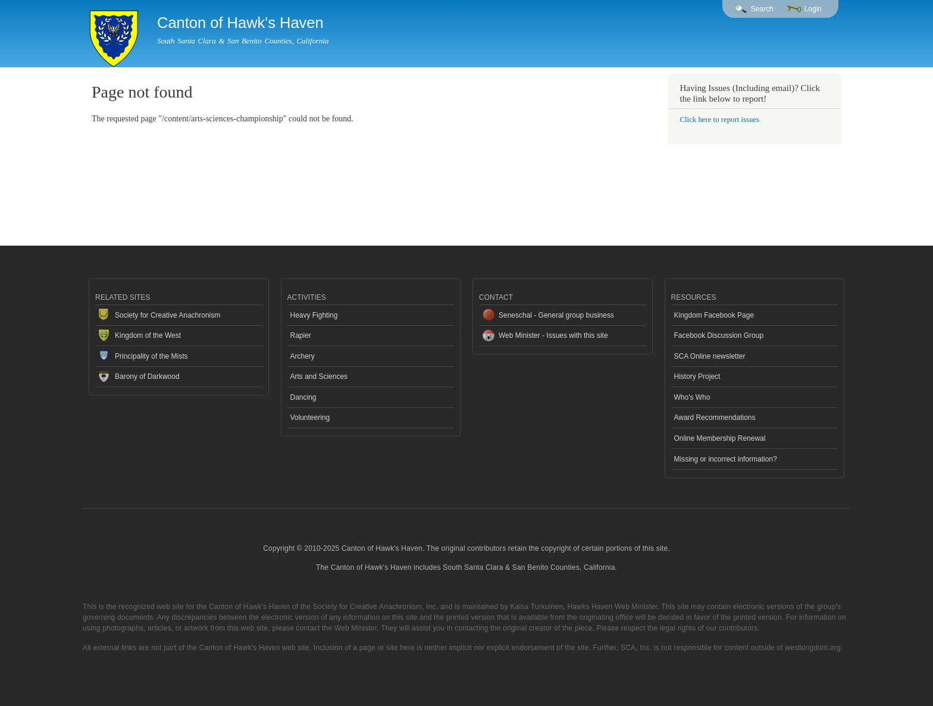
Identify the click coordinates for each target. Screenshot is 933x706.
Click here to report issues (719, 119)
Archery (302, 356)
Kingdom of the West (148, 335)
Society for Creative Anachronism (167, 315)
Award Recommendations (715, 417)
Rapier (300, 335)
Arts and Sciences (319, 376)
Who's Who (692, 397)
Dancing (303, 397)
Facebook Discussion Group (719, 335)
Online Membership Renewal (720, 438)
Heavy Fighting (314, 315)
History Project (697, 376)
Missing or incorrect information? (725, 459)
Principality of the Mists (151, 356)
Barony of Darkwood (147, 376)
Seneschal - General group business (556, 315)
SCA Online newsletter (710, 356)
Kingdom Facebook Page (714, 315)
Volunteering (310, 417)
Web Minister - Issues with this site (553, 335)
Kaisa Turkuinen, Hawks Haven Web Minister (583, 607)
